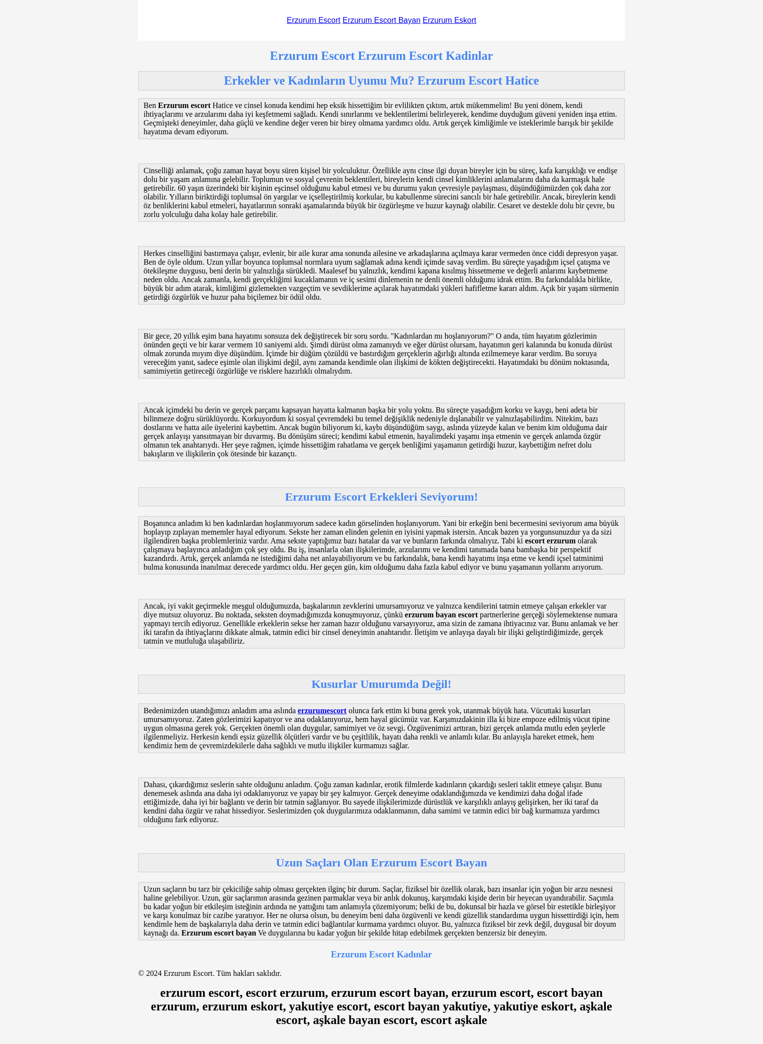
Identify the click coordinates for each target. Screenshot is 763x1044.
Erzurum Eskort (449, 20)
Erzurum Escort (313, 20)
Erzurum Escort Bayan (381, 20)
